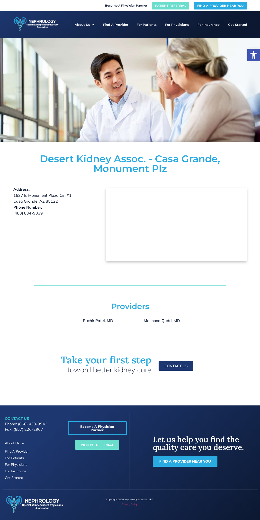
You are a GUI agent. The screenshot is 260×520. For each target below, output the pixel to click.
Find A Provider (115, 25)
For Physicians (177, 25)
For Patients (147, 25)
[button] (253, 55)
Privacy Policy (129, 504)
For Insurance (208, 25)
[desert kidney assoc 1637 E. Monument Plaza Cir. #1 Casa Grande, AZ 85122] (176, 224)
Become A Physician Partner (126, 5)
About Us (84, 25)
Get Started (237, 25)
